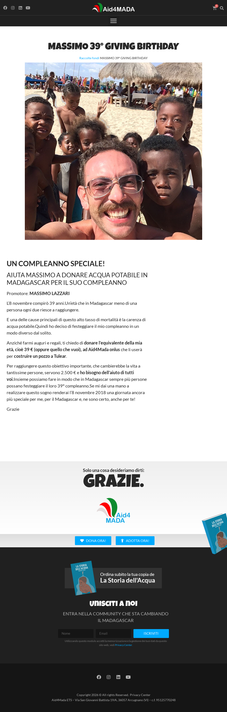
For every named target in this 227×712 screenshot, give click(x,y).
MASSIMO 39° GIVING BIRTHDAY (113, 47)
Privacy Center (123, 645)
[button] (222, 8)
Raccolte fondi (89, 58)
